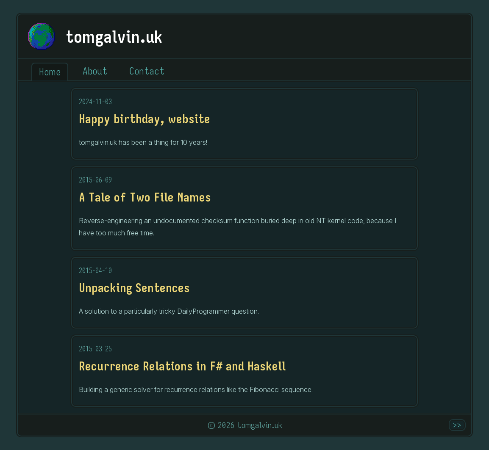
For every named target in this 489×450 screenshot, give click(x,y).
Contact (146, 71)
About (95, 71)
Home (50, 72)
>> (457, 425)
